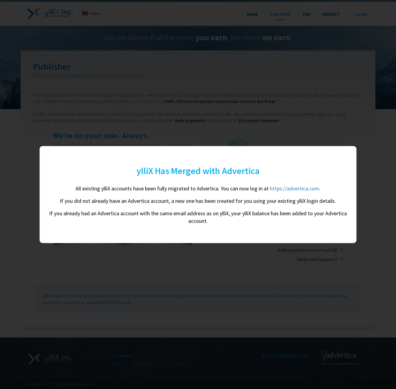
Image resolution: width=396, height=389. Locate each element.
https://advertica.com (294, 188)
